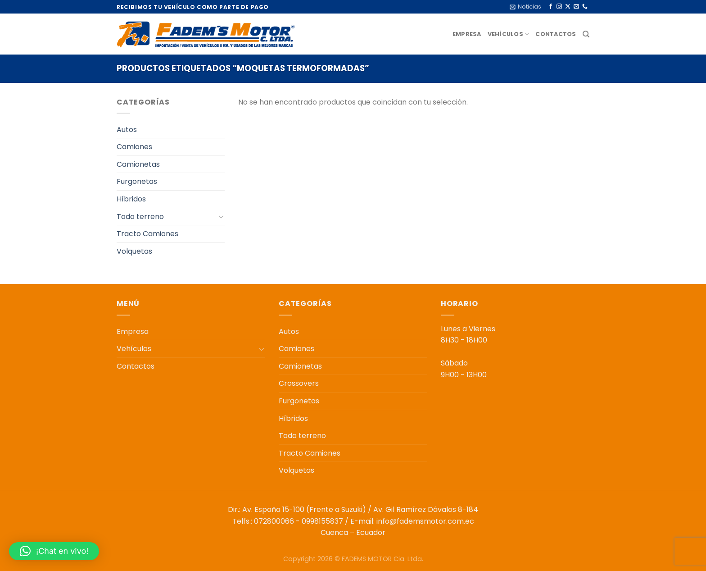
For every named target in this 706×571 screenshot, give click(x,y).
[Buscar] (586, 34)
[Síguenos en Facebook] (550, 7)
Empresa (467, 34)
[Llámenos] (585, 7)
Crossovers (299, 383)
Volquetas (134, 251)
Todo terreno (140, 216)
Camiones (134, 147)
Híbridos (131, 199)
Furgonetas (137, 181)
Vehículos (509, 34)
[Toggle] (221, 216)
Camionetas (138, 164)
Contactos (555, 34)
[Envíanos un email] (576, 7)
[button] (54, 551)
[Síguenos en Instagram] (559, 7)
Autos (127, 129)
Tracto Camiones (147, 233)
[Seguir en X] (567, 7)
